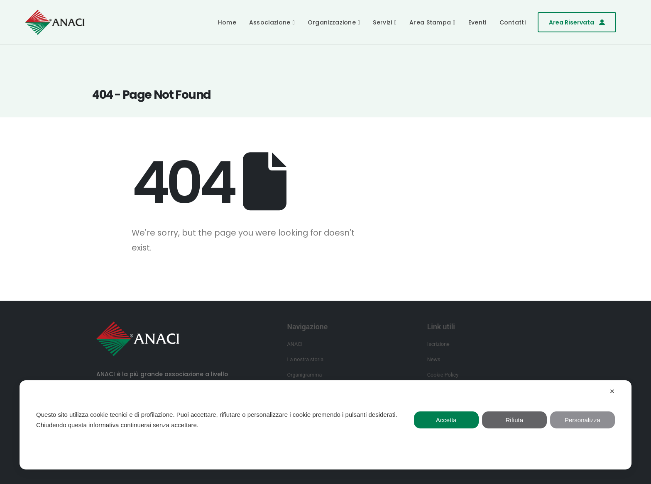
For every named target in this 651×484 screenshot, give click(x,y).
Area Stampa (430, 22)
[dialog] (325, 424)
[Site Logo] (55, 22)
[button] (577, 22)
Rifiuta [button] (515, 419)
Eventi (477, 22)
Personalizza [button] (582, 419)
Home (227, 22)
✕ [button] (612, 391)
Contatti (512, 22)
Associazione (270, 22)
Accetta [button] (446, 419)
